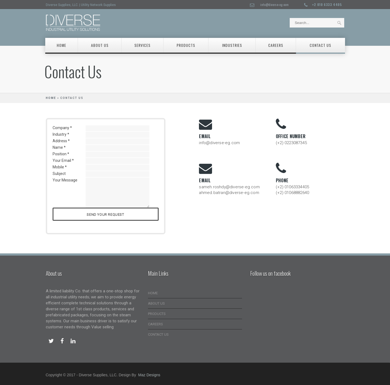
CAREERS (155, 324)
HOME (153, 293)
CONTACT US (158, 334)
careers (275, 45)
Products (186, 45)
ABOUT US (156, 303)
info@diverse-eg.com (274, 4)
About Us (99, 45)
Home (61, 45)
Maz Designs (149, 375)
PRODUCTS (157, 314)
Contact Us (320, 45)
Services (142, 45)
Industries (232, 45)
